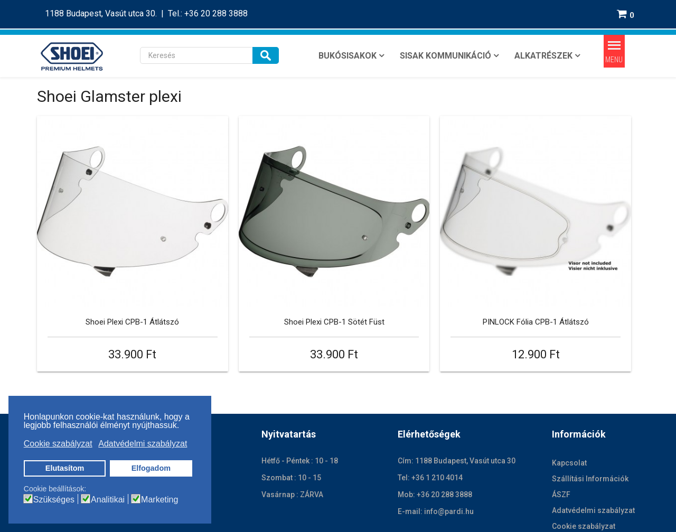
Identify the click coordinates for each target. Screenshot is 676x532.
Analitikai (108, 500)
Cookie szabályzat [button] (58, 443)
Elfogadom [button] (151, 468)
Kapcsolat (569, 415)
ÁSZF (561, 446)
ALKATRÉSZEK (543, 56)
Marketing (159, 500)
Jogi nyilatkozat (258, 514)
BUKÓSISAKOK (347, 56)
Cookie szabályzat (583, 478)
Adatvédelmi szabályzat (593, 462)
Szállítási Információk (590, 430)
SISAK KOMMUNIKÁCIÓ (445, 56)
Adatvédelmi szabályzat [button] (142, 443)
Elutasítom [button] (64, 468)
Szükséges (53, 500)
